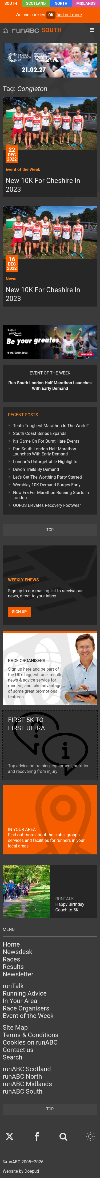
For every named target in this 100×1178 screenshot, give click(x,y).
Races (11, 959)
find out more (69, 14)
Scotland (36, 3)
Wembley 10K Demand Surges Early (47, 484)
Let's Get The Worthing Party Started (47, 477)
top (50, 530)
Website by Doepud (21, 1171)
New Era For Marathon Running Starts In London (51, 495)
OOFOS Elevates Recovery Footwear (47, 505)
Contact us (18, 1050)
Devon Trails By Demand (36, 469)
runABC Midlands (27, 1084)
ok (50, 15)
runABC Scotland (27, 1069)
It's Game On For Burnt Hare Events (46, 441)
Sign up (19, 612)
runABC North (22, 1076)
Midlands (85, 3)
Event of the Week (28, 1016)
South (11, 3)
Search (12, 1057)
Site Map (15, 1027)
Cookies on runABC (30, 1042)
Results (13, 967)
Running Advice (25, 993)
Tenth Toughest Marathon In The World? (51, 425)
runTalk (13, 986)
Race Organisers (26, 1008)
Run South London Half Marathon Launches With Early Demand (44, 451)
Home (11, 944)
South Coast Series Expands (39, 433)
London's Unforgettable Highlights (45, 461)
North (61, 3)
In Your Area (20, 1001)
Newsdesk (17, 952)
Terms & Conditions (30, 1035)
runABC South (22, 1091)
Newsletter (18, 974)
